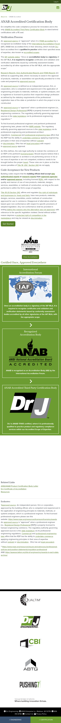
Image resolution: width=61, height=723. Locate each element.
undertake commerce (31, 137)
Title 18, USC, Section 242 (28, 165)
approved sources (27, 81)
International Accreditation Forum (46, 43)
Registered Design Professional (14, 110)
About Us (4, 17)
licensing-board (27, 153)
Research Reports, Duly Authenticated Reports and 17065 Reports (28, 72)
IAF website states (12, 57)
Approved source (8, 505)
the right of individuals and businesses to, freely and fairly (29, 194)
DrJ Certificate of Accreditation (13, 488)
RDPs (41, 179)
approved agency (11, 41)
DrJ (56, 46)
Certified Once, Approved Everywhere (23, 262)
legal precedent (33, 143)
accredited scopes (31, 52)
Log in (56, 1)
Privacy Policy (41, 714)
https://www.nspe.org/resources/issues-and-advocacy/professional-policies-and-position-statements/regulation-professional (29, 548)
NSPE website (35, 126)
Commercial (16, 135)
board (25, 162)
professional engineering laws (37, 135)
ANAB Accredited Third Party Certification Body (25, 29)
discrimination (9, 143)
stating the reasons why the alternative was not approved (31, 209)
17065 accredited (46, 41)
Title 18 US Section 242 (10, 192)
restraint (40, 140)
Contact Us (29, 714)
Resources (5, 491)
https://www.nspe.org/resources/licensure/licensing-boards (32, 519)
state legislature (19, 116)
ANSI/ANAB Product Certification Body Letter (19, 486)
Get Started (8, 223)
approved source (11, 86)
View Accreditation (30, 257)
